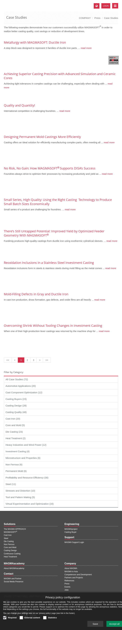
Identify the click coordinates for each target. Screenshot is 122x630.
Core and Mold (10, 547)
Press (97, 18)
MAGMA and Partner (12, 578)
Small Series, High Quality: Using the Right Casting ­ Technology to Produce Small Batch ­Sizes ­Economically (58, 202)
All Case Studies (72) (17, 379)
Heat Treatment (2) (16, 438)
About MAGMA (70, 568)
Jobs (66, 590)
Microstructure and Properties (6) (23, 458)
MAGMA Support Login (74, 542)
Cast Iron (8, 535)
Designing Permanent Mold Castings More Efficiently (42, 137)
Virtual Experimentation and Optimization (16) (30, 503)
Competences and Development (78, 574)
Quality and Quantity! (19, 105)
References (69, 581)
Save (95, 626)
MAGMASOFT (10, 532)
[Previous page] (15, 360)
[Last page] (47, 360)
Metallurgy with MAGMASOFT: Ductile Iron (35, 42)
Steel (6, 538)
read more (86, 48)
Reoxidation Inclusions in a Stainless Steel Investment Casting (49, 262)
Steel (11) (11, 484)
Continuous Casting (12, 554)
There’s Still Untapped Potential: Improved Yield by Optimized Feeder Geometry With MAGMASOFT (54, 233)
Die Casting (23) (14, 431)
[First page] (8, 360)
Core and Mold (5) (15, 425)
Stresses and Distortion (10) (20, 490)
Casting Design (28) (16, 405)
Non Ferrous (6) (14, 464)
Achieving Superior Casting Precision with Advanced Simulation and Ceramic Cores (60, 76)
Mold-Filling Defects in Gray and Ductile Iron (36, 294)
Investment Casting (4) (18, 451)
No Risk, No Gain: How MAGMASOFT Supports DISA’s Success (49, 168)
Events (67, 587)
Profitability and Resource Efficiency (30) (27, 477)
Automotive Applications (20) (21, 386)
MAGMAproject (70, 529)
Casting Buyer (70, 532)
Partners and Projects (73, 578)
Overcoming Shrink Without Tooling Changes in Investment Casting (53, 325)
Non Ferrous (9, 544)
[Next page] (40, 360)
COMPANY (85, 18)
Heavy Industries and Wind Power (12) (26, 444)
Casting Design (10, 550)
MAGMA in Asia (71, 571)
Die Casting (9, 541)
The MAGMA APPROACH (15, 529)
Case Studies (111, 18)
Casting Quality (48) (16, 412)
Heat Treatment (10, 557)
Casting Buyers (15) (16, 399)
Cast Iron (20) (13, 418)
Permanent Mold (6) (16, 471)
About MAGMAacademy (14, 568)
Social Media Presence (13, 581)
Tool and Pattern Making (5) (20, 497)
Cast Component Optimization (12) (24, 392)
